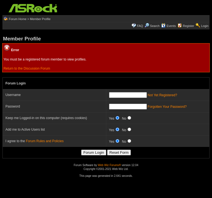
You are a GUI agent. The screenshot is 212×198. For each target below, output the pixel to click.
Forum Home (17, 19)
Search (155, 26)
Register (188, 26)
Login (204, 26)
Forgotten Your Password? (167, 107)
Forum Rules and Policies (45, 141)
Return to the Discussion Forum (27, 68)
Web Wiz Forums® (109, 165)
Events (168, 26)
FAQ (140, 26)
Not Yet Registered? (162, 95)
